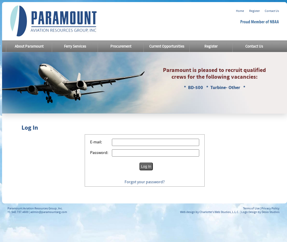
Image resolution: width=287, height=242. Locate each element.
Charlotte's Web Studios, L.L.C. (219, 212)
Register (254, 11)
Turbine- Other (225, 87)
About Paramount (29, 46)
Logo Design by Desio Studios (260, 212)
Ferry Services (75, 46)
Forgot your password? (145, 182)
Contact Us (272, 11)
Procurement (120, 46)
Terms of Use (251, 208)
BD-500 (196, 87)
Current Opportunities (166, 46)
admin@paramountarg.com (48, 212)
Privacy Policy (270, 208)
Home (240, 11)
